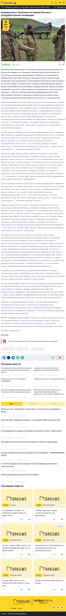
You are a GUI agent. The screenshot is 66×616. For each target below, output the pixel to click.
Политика (6, 65)
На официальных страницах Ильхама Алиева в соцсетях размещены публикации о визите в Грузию (16, 370)
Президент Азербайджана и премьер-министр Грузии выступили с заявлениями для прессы (16, 391)
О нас (14, 608)
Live (19, 608)
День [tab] (12, 404)
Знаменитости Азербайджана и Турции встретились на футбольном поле (49, 548)
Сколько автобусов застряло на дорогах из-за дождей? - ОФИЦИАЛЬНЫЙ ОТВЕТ (32, 454)
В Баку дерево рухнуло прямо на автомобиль (20, 475)
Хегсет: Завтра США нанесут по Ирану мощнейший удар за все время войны (16, 548)
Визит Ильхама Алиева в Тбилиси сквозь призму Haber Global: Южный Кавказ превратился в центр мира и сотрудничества (49, 392)
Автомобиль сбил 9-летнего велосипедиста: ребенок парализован (29, 442)
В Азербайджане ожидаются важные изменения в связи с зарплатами (31, 431)
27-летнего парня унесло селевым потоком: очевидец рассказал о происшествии (29, 465)
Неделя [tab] (33, 404)
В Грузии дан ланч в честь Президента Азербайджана (13, 380)
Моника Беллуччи (37, 349)
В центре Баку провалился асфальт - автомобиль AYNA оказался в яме (31, 420)
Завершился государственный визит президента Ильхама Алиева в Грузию (46, 369)
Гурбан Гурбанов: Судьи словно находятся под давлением (46, 512)
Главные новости (8, 349)
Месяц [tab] (54, 404)
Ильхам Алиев (23, 349)
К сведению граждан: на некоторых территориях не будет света (25, 7)
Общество (11, 416)
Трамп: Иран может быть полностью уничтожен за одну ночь (16, 583)
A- (60, 64)
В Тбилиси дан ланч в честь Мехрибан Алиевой (49, 379)
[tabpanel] (33, 445)
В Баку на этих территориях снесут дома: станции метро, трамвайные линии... (31, 410)
